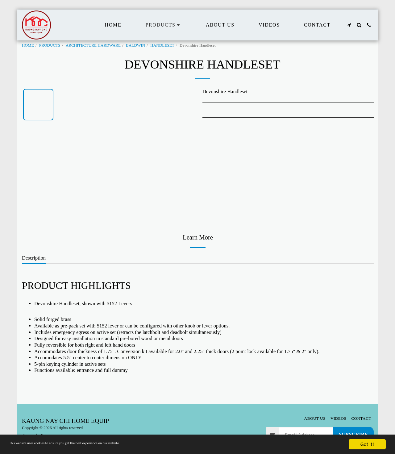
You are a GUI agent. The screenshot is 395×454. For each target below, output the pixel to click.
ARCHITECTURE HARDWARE (93, 45)
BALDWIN (135, 45)
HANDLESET (162, 45)
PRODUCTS (49, 45)
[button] (349, 25)
